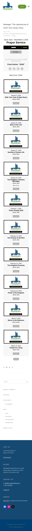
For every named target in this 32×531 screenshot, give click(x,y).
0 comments (6, 35)
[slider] (13, 47)
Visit (22, 6)
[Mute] (21, 47)
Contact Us (6, 490)
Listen (16, 52)
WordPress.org (9, 422)
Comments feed (9, 419)
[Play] (6, 47)
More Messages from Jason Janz (14, 59)
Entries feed (8, 416)
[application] (16, 47)
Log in (6, 413)
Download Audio (16, 61)
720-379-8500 (8, 485)
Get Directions (7, 457)
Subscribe (6, 500)
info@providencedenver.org (12, 483)
